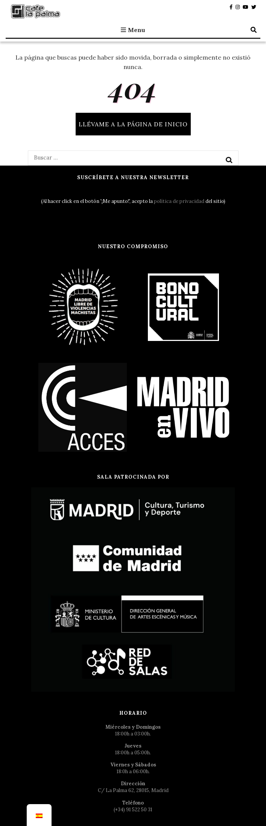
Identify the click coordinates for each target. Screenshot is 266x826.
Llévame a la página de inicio (133, 124)
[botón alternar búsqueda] (254, 29)
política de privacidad (179, 201)
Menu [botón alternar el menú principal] (133, 30)
